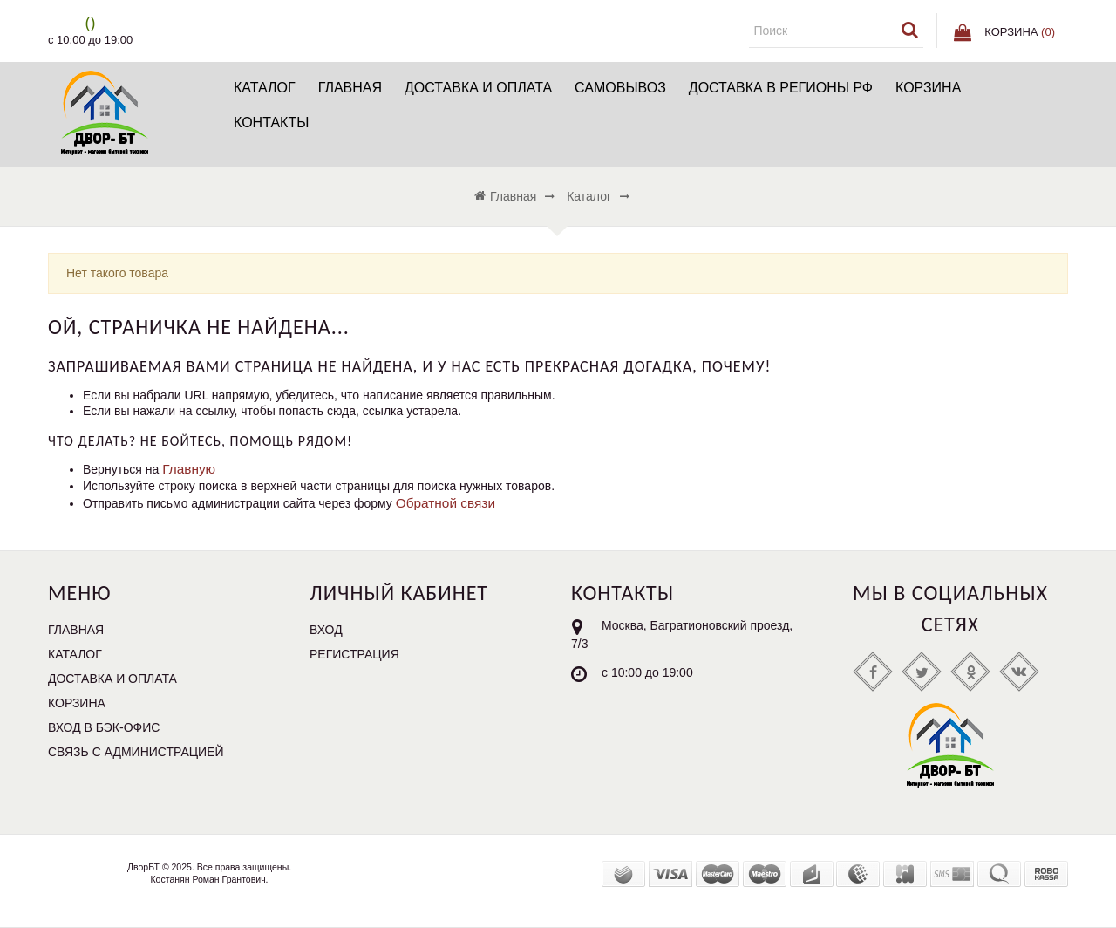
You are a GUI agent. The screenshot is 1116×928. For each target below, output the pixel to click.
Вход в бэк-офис (104, 727)
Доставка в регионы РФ (781, 87)
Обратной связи (445, 502)
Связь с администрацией (136, 752)
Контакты (271, 122)
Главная (350, 87)
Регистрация (354, 654)
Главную (188, 468)
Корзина (928, 87)
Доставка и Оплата (478, 87)
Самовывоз (620, 87)
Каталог (265, 87)
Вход (326, 630)
